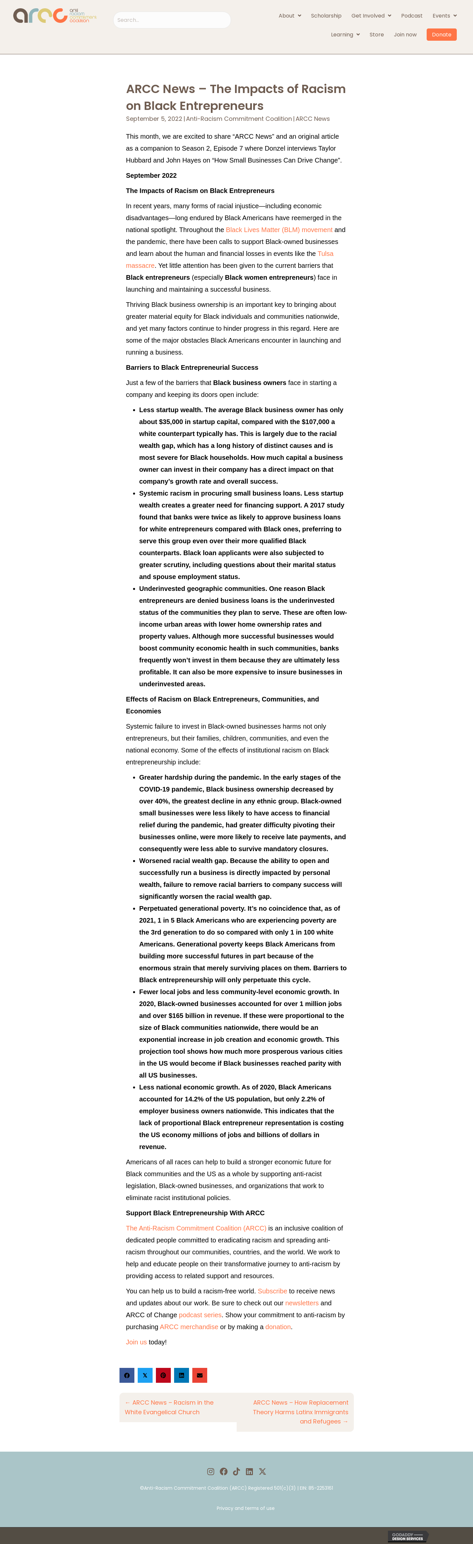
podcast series (200, 1315)
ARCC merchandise (189, 1326)
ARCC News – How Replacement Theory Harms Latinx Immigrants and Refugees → (301, 1412)
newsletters (302, 1303)
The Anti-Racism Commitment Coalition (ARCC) (196, 1228)
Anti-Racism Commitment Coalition (239, 119)
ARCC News (313, 119)
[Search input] (172, 20)
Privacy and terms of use (246, 1508)
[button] (210, 1471)
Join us (136, 1342)
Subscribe (272, 1291)
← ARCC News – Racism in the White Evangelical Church (169, 1407)
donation (278, 1326)
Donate (441, 34)
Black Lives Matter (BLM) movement (279, 229)
